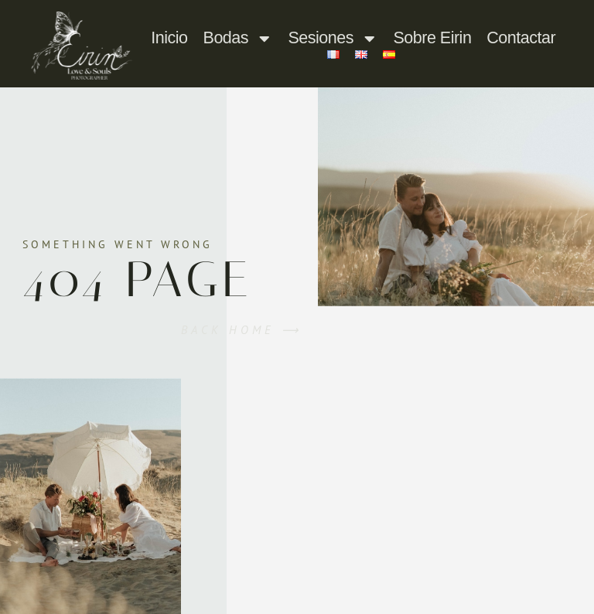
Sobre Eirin (432, 38)
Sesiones (333, 38)
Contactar (520, 38)
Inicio (169, 38)
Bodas (238, 38)
